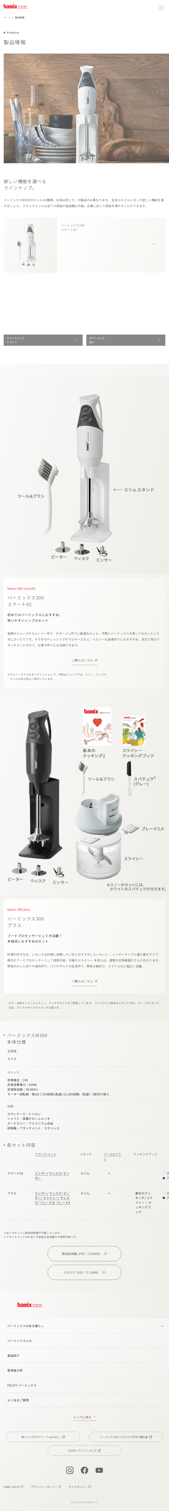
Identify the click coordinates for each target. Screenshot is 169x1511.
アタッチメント (45, 1154)
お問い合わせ (12, 1487)
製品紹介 (13, 1355)
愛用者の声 (15, 1370)
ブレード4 (63, 1202)
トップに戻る (82, 1417)
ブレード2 (47, 1202)
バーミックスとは (19, 1340)
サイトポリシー (78, 1487)
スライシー (50, 1198)
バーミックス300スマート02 (72, 230)
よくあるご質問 (18, 1400)
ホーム (7, 17)
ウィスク (55, 1173)
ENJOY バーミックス (22, 1385)
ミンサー (41, 1173)
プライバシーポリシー (44, 1487)
